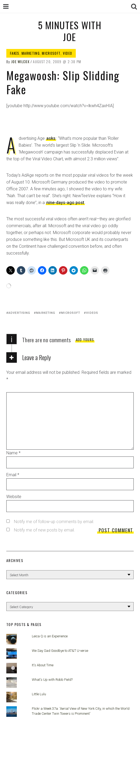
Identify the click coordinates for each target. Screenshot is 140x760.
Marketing (31, 53)
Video (67, 53)
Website (13, 496)
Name (13, 452)
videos (92, 313)
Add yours (85, 339)
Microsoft (51, 53)
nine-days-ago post (65, 202)
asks (51, 138)
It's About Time (42, 665)
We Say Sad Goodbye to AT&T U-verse (60, 651)
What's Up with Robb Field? (52, 680)
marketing (45, 313)
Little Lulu (39, 694)
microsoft (70, 313)
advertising (19, 313)
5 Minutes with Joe (69, 31)
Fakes (14, 53)
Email (12, 474)
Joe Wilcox (20, 61)
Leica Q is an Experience (50, 636)
